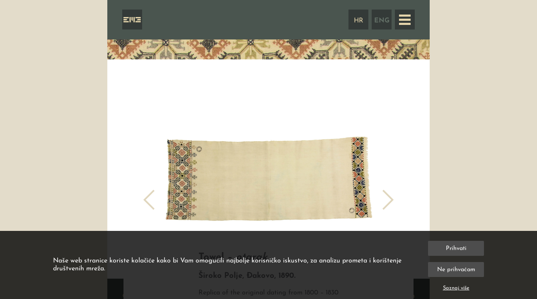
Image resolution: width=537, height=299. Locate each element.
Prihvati (456, 248)
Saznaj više (456, 288)
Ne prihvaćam (456, 270)
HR (358, 20)
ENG (381, 20)
